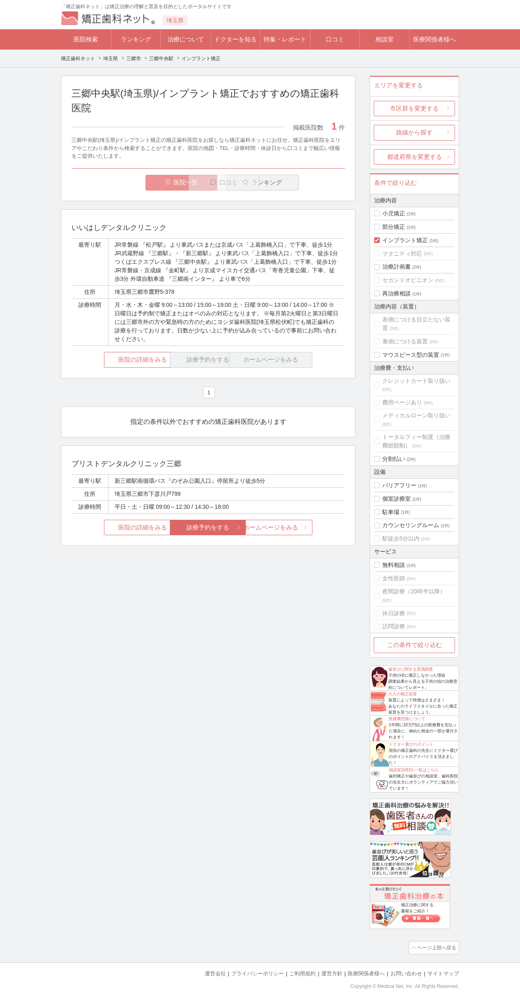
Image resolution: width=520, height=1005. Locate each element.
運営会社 (215, 973)
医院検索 (86, 39)
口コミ (335, 39)
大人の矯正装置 (402, 694)
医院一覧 (127, 182)
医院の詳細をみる (117, 359)
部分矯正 (393, 227)
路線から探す (414, 132)
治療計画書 (396, 266)
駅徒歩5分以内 (401, 538)
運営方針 (331, 973)
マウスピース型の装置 (410, 355)
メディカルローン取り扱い (416, 415)
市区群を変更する (414, 108)
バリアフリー (399, 485)
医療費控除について (407, 718)
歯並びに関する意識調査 (410, 669)
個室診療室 (396, 498)
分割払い (393, 459)
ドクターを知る (235, 39)
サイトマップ (443, 973)
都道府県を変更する (414, 156)
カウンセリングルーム (410, 525)
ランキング (136, 39)
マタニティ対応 (402, 253)
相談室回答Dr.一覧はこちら (414, 770)
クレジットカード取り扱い (416, 381)
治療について (185, 39)
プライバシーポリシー (257, 973)
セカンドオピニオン (407, 280)
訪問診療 (393, 626)
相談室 (384, 39)
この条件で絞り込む (414, 644)
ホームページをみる (299, 527)
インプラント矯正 (405, 240)
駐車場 (390, 512)
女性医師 (393, 578)
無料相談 (393, 565)
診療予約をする (208, 527)
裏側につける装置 (405, 341)
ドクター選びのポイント (411, 744)
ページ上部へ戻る (435, 947)
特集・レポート (285, 39)
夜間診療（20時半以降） (414, 591)
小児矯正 (393, 213)
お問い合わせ (406, 973)
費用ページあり (402, 402)
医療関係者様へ (434, 39)
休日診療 (393, 613)
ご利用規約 (302, 973)
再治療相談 (396, 293)
